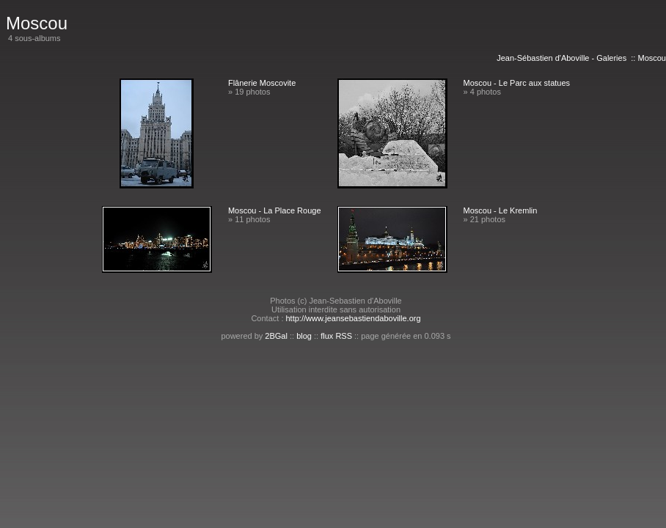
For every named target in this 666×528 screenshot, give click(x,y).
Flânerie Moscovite (262, 82)
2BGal (276, 335)
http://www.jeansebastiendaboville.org (353, 318)
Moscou (651, 58)
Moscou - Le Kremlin (501, 210)
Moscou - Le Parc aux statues (517, 82)
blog (304, 335)
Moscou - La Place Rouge (274, 210)
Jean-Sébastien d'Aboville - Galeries (561, 58)
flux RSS (336, 335)
